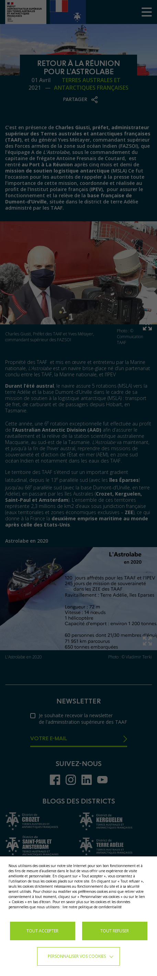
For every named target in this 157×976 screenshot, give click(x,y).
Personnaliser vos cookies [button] (77, 956)
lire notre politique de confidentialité (92, 907)
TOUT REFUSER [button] (114, 931)
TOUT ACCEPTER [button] (42, 931)
